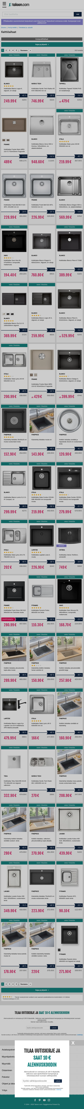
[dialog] (42, 554)
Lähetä (58, 1081)
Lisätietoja (58, 1089)
